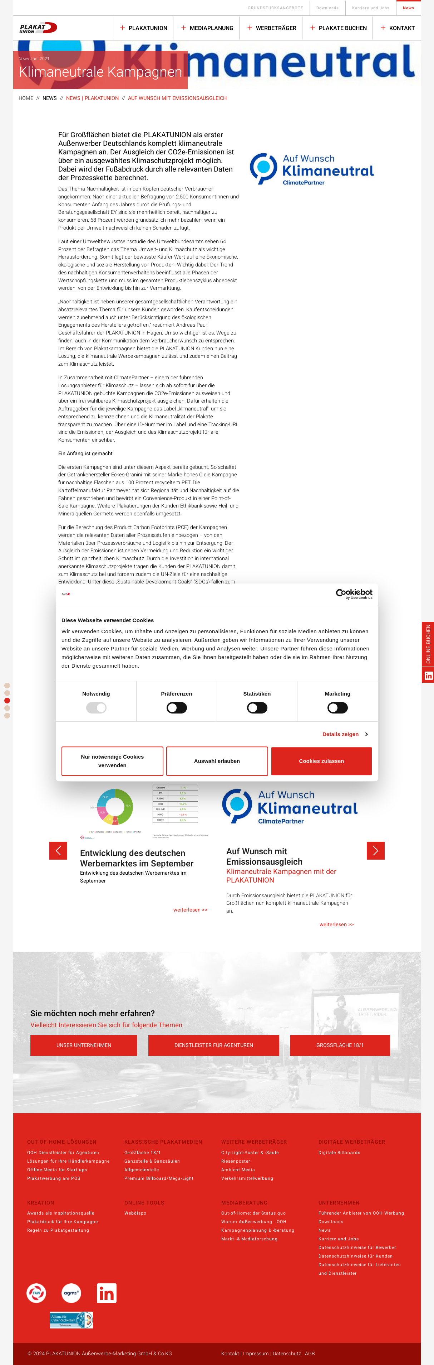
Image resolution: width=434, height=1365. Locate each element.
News (408, 8)
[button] (58, 851)
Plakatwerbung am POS (53, 1178)
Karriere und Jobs (371, 8)
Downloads (327, 8)
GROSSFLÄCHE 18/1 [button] (340, 1045)
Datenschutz (287, 1353)
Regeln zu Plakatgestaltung (58, 1230)
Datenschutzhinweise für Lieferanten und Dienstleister (360, 1269)
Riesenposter (235, 1161)
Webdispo (135, 1213)
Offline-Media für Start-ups (57, 1170)
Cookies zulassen (321, 761)
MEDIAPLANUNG (210, 28)
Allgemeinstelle (141, 1170)
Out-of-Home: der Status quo (253, 1213)
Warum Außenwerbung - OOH (254, 1222)
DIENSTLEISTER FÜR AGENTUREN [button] (213, 1045)
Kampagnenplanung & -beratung (258, 1230)
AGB (310, 1353)
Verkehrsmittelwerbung (247, 1178)
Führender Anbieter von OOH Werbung (361, 1213)
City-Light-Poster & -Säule (250, 1152)
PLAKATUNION (147, 28)
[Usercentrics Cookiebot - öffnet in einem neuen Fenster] (341, 594)
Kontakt (401, 28)
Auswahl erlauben (217, 761)
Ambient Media (238, 1170)
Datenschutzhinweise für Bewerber (357, 1247)
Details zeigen (340, 734)
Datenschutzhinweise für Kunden (356, 1256)
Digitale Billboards (339, 1152)
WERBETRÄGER (275, 28)
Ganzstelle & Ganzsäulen (152, 1161)
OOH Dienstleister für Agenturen (63, 1152)
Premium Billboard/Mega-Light (159, 1178)
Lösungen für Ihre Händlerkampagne (68, 1161)
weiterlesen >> (190, 910)
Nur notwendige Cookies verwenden (112, 761)
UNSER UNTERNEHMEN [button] (83, 1045)
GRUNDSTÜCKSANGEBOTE (275, 8)
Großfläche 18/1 (142, 1152)
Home (26, 98)
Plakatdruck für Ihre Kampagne (62, 1222)
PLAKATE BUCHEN (342, 28)
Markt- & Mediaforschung (249, 1239)
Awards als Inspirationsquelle (60, 1213)
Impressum (256, 1353)
